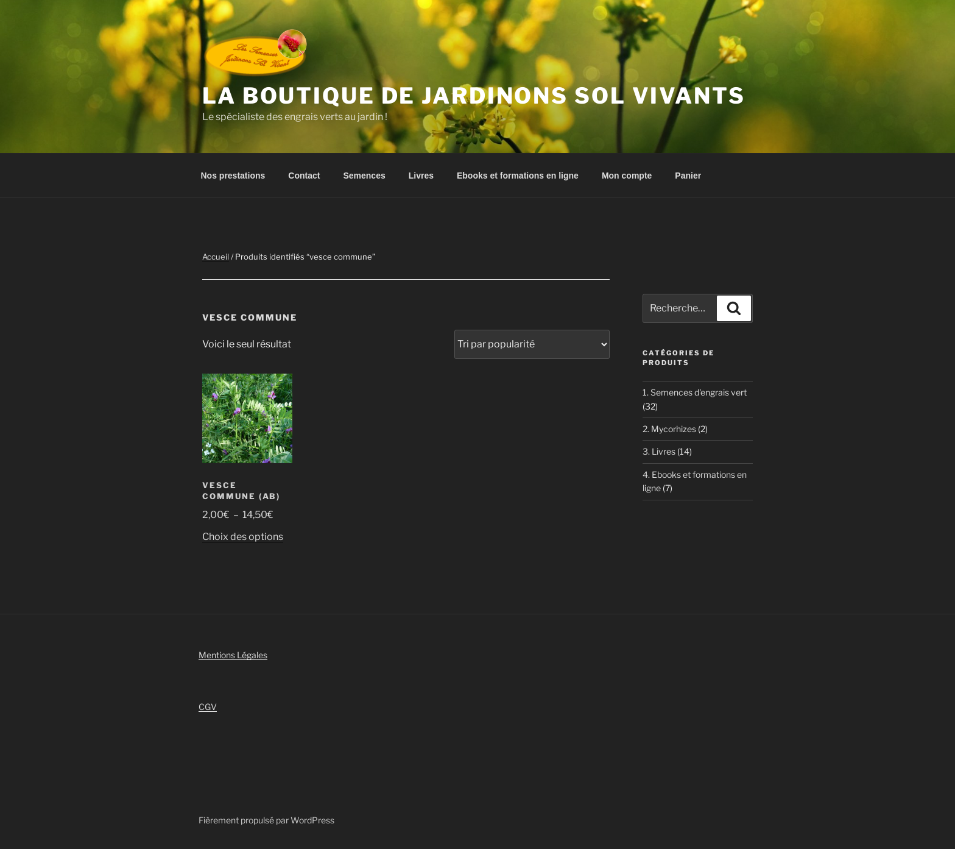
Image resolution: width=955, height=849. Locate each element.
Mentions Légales (233, 655)
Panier (688, 175)
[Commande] (532, 344)
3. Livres (659, 451)
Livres (421, 175)
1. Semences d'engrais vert (695, 392)
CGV (208, 707)
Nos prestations (233, 175)
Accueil (215, 256)
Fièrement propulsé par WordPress (266, 820)
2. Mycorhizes (669, 429)
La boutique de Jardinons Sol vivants (473, 95)
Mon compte (627, 175)
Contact (304, 175)
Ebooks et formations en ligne (518, 175)
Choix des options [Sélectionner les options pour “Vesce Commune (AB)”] (242, 536)
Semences (364, 175)
